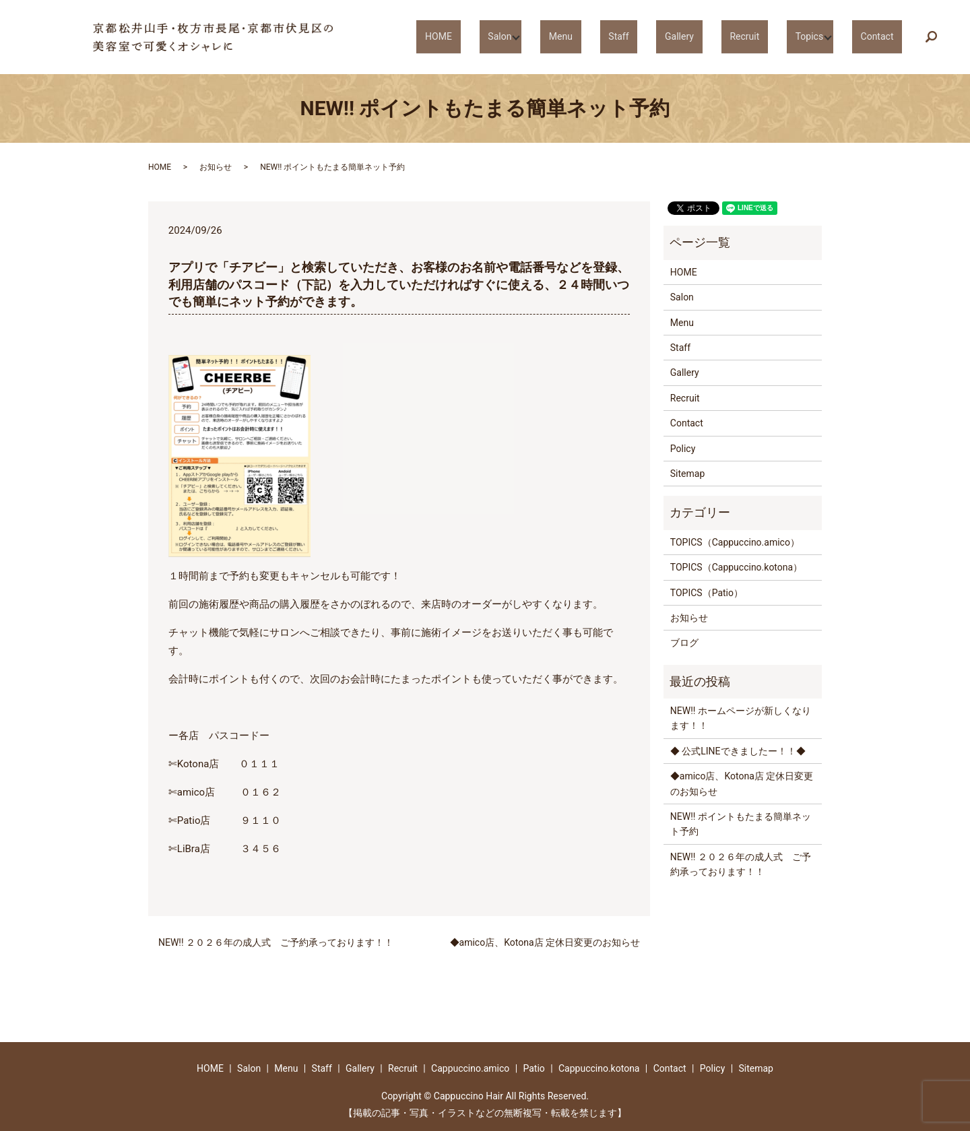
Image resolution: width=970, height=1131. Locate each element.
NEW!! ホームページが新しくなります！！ (740, 718)
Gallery (716, 36)
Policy (683, 448)
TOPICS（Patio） (706, 592)
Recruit (768, 36)
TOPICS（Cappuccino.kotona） (736, 567)
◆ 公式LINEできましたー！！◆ (738, 751)
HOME (518, 36)
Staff (669, 36)
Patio (533, 1068)
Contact (883, 36)
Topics (819, 36)
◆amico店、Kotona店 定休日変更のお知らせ (545, 942)
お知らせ (215, 167)
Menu (624, 36)
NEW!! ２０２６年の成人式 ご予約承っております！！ (275, 942)
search (940, 37)
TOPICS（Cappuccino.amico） (735, 542)
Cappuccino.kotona (599, 1068)
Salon (567, 36)
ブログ (684, 642)
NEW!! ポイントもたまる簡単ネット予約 (740, 824)
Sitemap (687, 473)
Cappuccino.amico (470, 1068)
